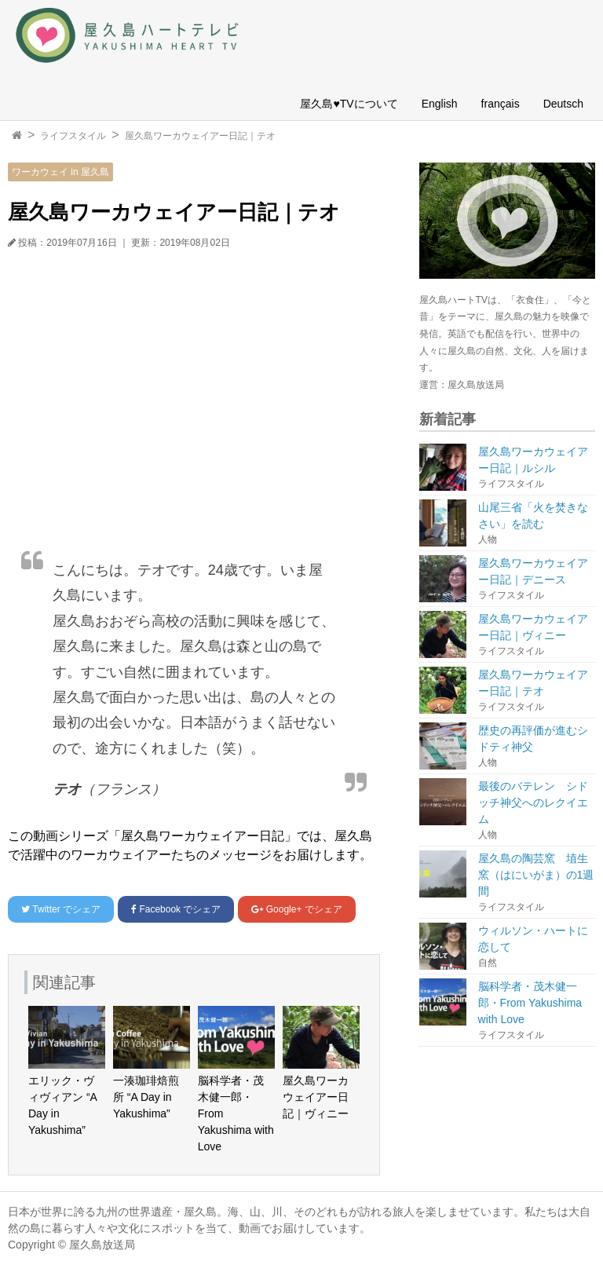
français (500, 103)
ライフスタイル (73, 135)
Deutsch (563, 103)
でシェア (60, 909)
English (440, 103)
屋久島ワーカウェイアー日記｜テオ (200, 135)
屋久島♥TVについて (348, 103)
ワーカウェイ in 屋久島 (60, 171)
